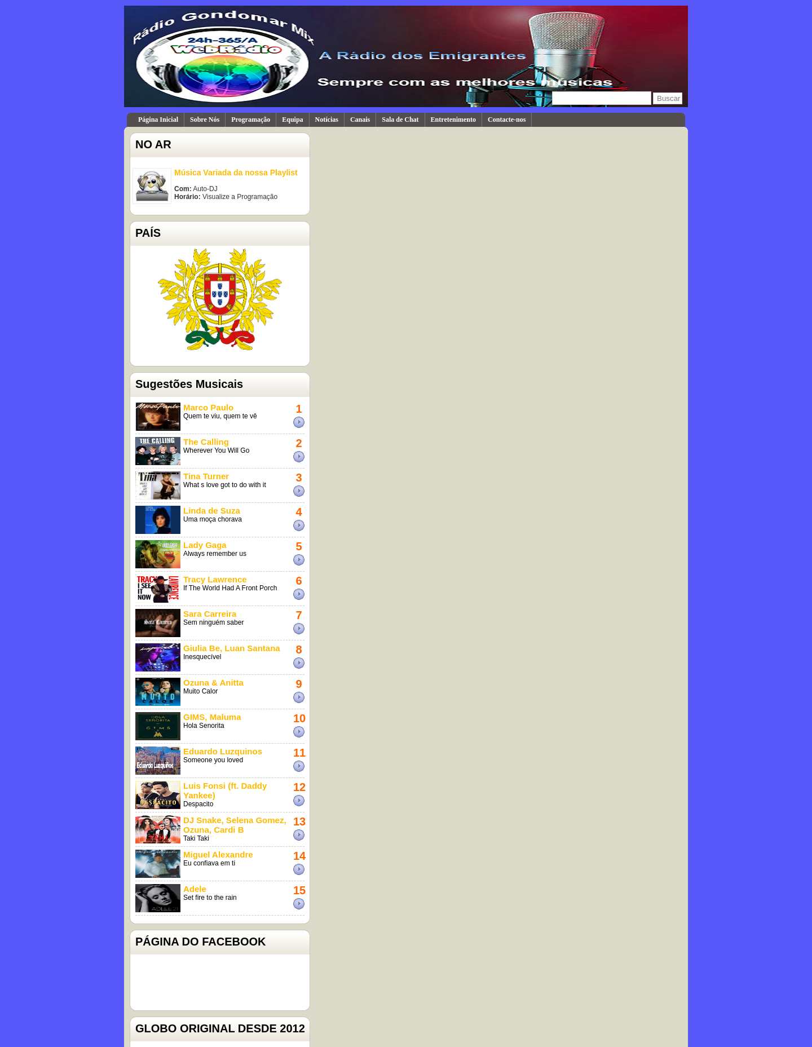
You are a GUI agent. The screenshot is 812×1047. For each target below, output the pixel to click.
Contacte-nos (507, 119)
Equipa (292, 119)
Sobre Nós (204, 119)
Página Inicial (158, 119)
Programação (250, 119)
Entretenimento (453, 119)
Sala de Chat (400, 119)
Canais (360, 119)
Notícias (326, 119)
